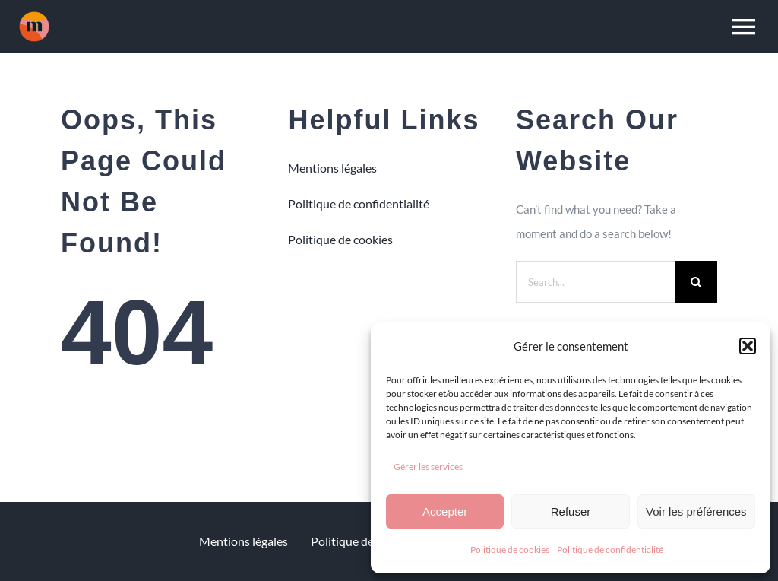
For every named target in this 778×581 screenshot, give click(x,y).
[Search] (696, 282)
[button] (747, 346)
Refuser (571, 511)
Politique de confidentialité (610, 549)
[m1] (34, 17)
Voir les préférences (696, 511)
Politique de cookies (509, 549)
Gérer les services (428, 466)
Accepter (444, 511)
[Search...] (595, 282)
